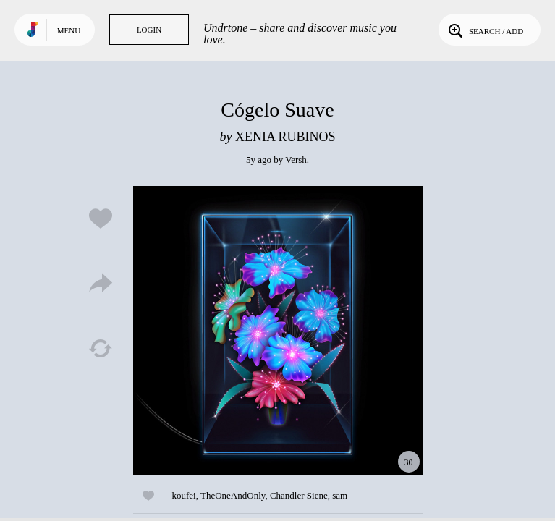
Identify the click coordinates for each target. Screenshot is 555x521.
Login (149, 29)
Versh (296, 159)
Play (278, 331)
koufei (184, 495)
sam (339, 495)
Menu (68, 30)
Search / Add (484, 29)
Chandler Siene (299, 495)
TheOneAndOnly (232, 495)
